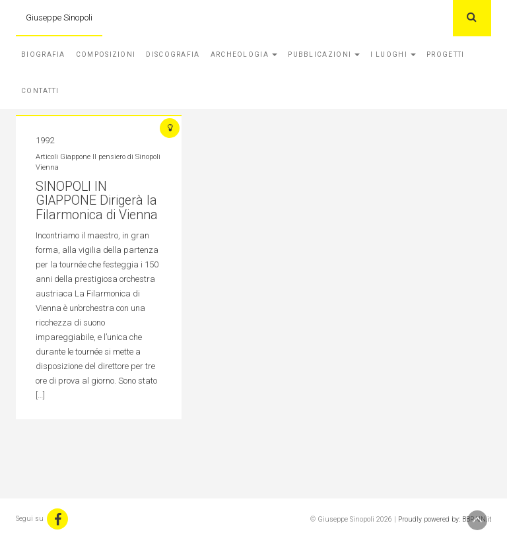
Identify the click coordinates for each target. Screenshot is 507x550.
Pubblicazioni (324, 54)
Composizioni (106, 54)
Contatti (40, 90)
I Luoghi (393, 54)
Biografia (43, 54)
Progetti (445, 54)
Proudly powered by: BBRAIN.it (444, 519)
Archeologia (244, 54)
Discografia (172, 54)
